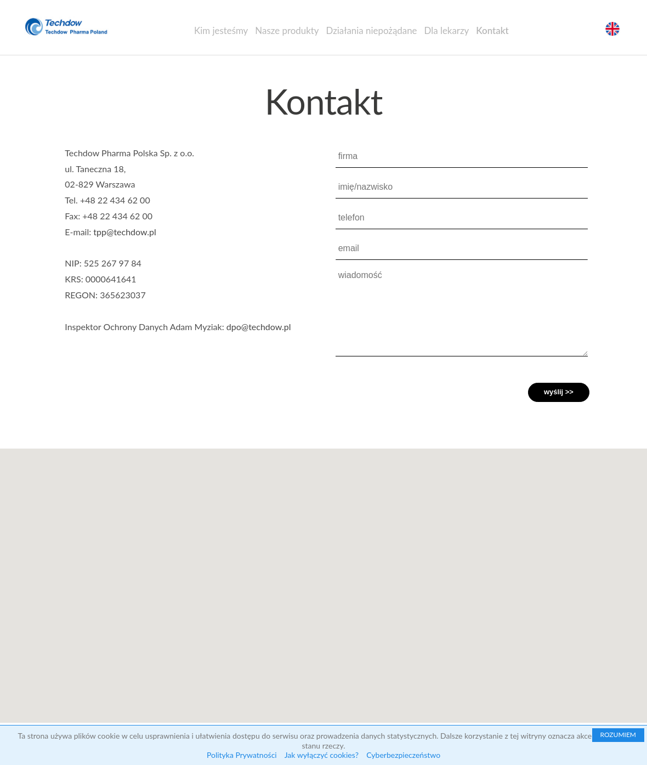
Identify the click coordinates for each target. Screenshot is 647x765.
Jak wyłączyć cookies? (322, 755)
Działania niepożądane (371, 30)
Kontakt (492, 30)
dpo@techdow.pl (258, 326)
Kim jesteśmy (221, 30)
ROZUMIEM (618, 734)
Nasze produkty (287, 30)
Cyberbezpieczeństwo (403, 755)
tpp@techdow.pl (124, 231)
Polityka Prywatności (242, 755)
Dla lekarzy (446, 30)
